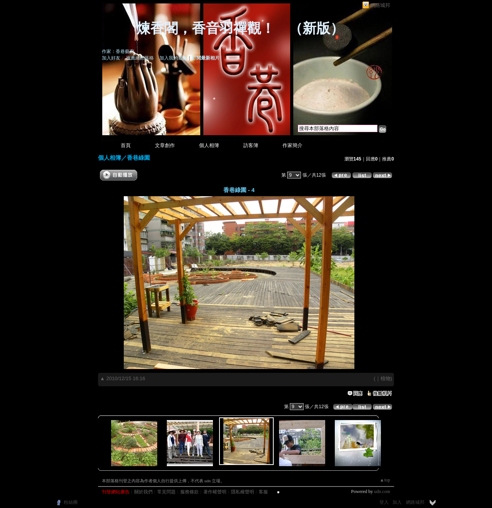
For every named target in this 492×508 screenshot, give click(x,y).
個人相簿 (209, 145)
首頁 (126, 145)
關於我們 (143, 492)
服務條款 (189, 492)
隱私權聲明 (242, 492)
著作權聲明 (214, 492)
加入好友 (111, 58)
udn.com (382, 491)
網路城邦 (380, 5)
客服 (263, 492)
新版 (316, 28)
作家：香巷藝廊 (118, 51)
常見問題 (166, 492)
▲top (385, 480)
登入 (384, 502)
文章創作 (165, 145)
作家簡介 (293, 145)
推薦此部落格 (140, 58)
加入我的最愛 (173, 58)
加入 (397, 502)
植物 (386, 378)
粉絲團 (71, 502)
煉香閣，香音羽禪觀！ (205, 28)
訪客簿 (250, 145)
